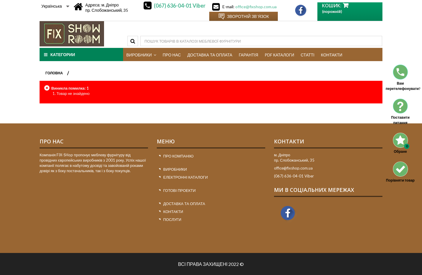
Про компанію (178, 156)
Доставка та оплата (184, 203)
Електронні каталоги (185, 177)
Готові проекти (179, 190)
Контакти (173, 211)
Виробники (175, 169)
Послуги (172, 219)
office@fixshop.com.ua (256, 6)
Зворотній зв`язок (248, 16)
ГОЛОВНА (54, 73)
